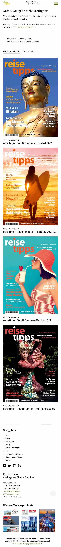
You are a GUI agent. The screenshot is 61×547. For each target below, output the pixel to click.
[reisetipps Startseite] (6, 3)
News (8, 438)
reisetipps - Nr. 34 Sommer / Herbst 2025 (27, 143)
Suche (8, 460)
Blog (7, 435)
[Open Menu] (56, 3)
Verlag (8, 444)
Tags (7, 451)
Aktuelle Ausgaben (13, 448)
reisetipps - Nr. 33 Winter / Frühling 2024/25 (29, 231)
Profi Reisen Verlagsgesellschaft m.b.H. (27, 543)
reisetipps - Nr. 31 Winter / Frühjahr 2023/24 (30, 408)
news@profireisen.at (11, 491)
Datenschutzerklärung (14, 457)
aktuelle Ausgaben (25, 27)
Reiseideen (10, 441)
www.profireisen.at (10, 494)
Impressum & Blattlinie (14, 454)
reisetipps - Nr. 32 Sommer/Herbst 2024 (27, 320)
